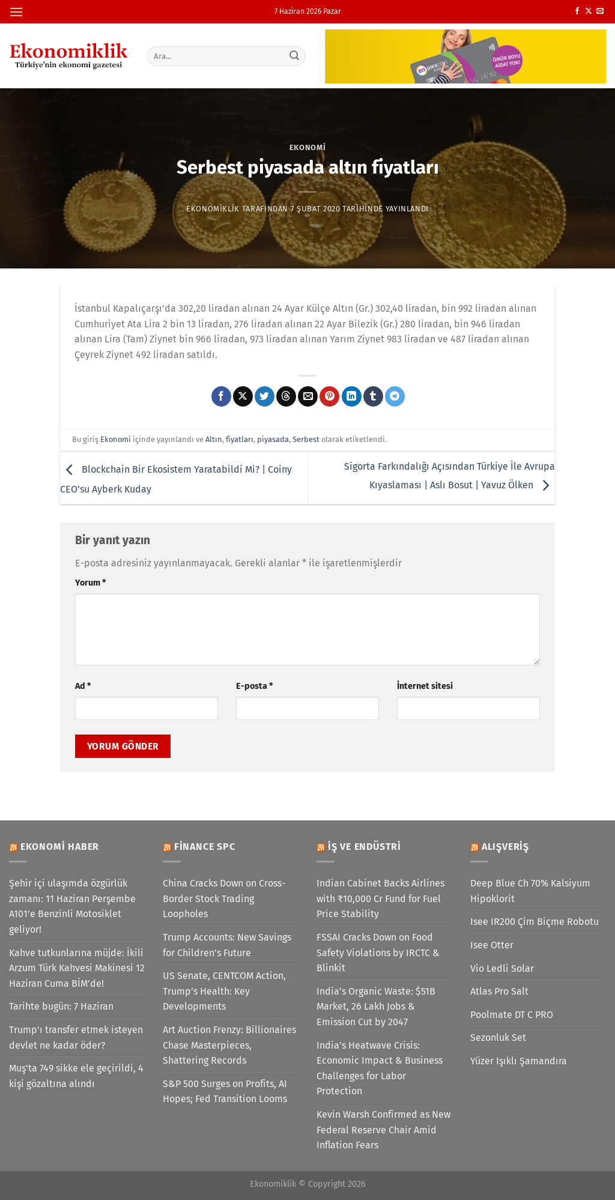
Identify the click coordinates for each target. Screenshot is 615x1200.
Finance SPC (204, 846)
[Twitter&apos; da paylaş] (264, 396)
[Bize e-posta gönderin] (600, 11)
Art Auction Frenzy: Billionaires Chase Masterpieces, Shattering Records (229, 1045)
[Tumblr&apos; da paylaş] (373, 396)
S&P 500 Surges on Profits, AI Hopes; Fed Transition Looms (225, 1091)
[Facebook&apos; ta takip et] (577, 11)
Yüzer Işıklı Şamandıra (518, 1061)
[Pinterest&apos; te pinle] (329, 396)
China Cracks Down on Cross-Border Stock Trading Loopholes (224, 898)
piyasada (273, 439)
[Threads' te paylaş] (286, 396)
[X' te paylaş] (243, 396)
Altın (213, 439)
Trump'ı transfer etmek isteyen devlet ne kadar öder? (76, 1037)
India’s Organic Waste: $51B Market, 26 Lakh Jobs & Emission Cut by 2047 (376, 1007)
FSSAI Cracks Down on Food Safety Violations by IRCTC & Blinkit (378, 953)
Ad (83, 686)
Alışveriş (505, 846)
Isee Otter (492, 945)
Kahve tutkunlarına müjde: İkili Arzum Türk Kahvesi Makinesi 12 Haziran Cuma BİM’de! (77, 968)
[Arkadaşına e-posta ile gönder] (308, 396)
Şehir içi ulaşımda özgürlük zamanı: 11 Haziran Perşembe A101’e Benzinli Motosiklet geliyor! (72, 906)
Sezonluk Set (498, 1037)
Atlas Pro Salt (499, 991)
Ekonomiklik (213, 208)
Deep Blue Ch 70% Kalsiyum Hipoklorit (530, 891)
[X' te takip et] (588, 11)
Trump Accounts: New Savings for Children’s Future (227, 945)
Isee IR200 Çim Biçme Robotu (534, 921)
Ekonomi (307, 147)
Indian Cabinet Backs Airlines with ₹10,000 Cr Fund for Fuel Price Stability (380, 898)
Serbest (306, 439)
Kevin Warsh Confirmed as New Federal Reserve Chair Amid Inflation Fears (383, 1130)
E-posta (254, 686)
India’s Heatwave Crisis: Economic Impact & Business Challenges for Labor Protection (380, 1068)
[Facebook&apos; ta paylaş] (221, 396)
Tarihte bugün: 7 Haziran (61, 1006)
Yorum (90, 583)
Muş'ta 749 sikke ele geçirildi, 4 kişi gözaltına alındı (76, 1075)
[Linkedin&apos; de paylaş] (352, 396)
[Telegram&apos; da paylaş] (395, 396)
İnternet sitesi (425, 686)
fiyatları (239, 439)
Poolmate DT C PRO (511, 1014)
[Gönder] (294, 56)
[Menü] (16, 11)
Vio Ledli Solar (502, 968)
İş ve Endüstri (364, 846)
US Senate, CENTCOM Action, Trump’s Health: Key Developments (224, 991)
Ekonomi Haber (59, 846)
